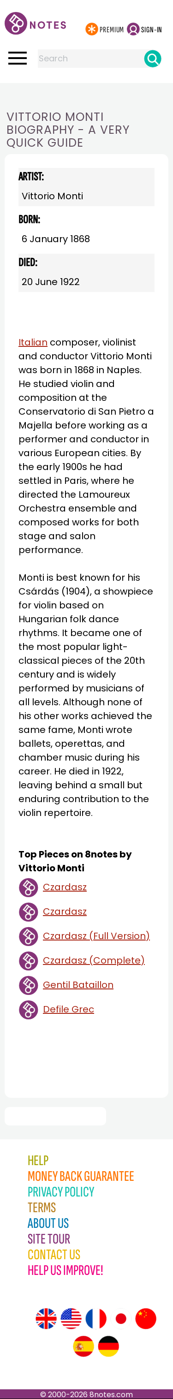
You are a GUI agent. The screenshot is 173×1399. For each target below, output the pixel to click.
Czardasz (65, 887)
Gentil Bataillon (78, 984)
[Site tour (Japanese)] (120, 1318)
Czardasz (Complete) (94, 960)
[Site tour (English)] (46, 1318)
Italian (33, 342)
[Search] (152, 58)
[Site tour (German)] (108, 1346)
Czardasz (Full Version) (96, 935)
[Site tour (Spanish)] (83, 1346)
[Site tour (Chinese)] (145, 1318)
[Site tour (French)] (95, 1318)
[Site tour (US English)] (71, 1318)
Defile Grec (68, 1009)
